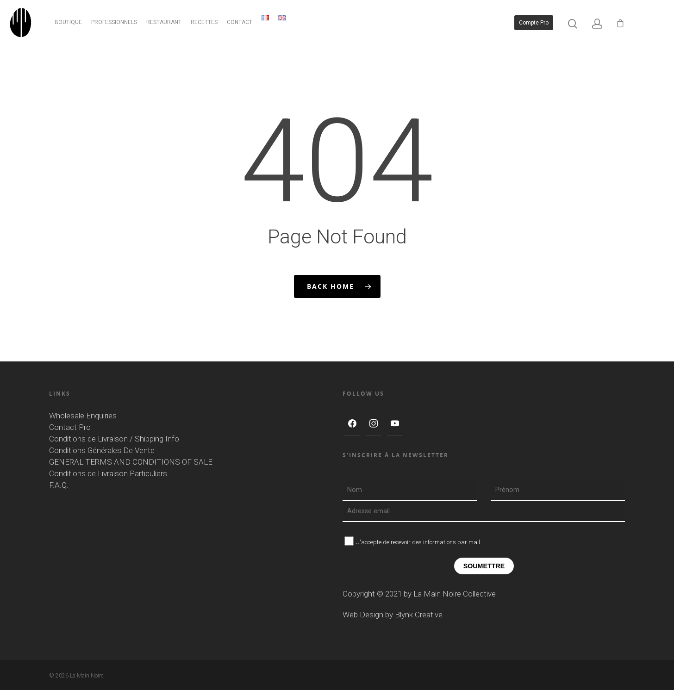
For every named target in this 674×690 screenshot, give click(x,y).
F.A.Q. (59, 485)
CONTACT (241, 23)
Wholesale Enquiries (83, 415)
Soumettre (484, 566)
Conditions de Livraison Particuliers (108, 473)
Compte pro (534, 23)
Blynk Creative (419, 614)
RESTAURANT (165, 23)
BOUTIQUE (69, 23)
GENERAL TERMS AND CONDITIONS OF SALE (130, 461)
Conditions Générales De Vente (102, 450)
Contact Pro (70, 427)
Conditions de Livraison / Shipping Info (114, 438)
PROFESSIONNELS (115, 23)
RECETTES (205, 23)
